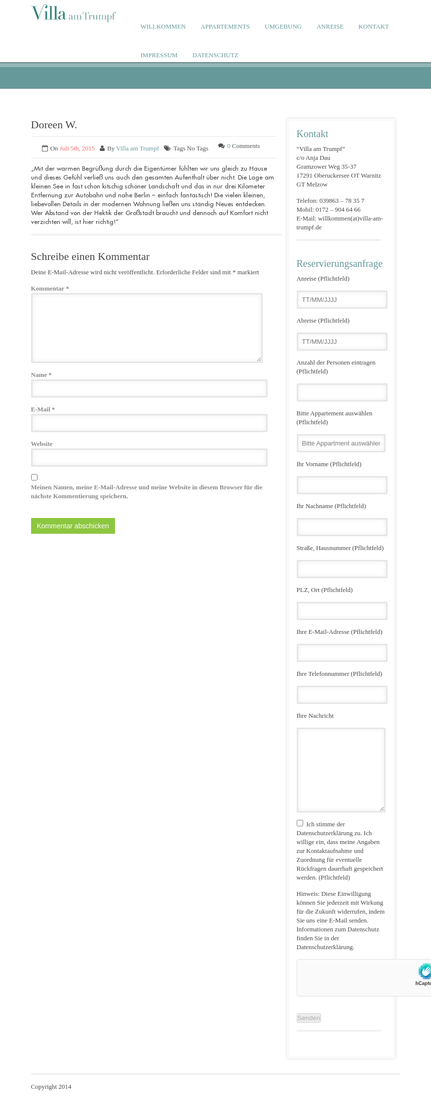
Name (41, 374)
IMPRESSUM (159, 55)
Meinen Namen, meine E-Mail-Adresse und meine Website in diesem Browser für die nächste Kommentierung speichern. (147, 491)
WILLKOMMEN (163, 26)
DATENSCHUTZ (215, 55)
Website (42, 443)
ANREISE (330, 26)
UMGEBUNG (283, 26)
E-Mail (43, 409)
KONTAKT (373, 26)
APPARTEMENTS (225, 26)
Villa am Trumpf (137, 148)
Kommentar (50, 288)
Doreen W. (54, 124)
